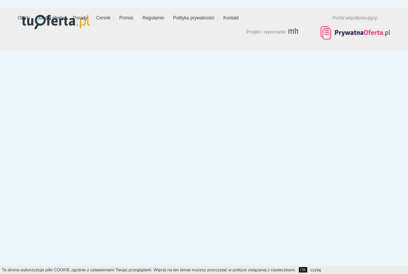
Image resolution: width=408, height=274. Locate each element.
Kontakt (231, 18)
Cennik (103, 18)
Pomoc (126, 18)
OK (303, 270)
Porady (80, 18)
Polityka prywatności (193, 18)
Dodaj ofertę (51, 18)
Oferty (24, 18)
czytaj (315, 270)
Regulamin (153, 18)
